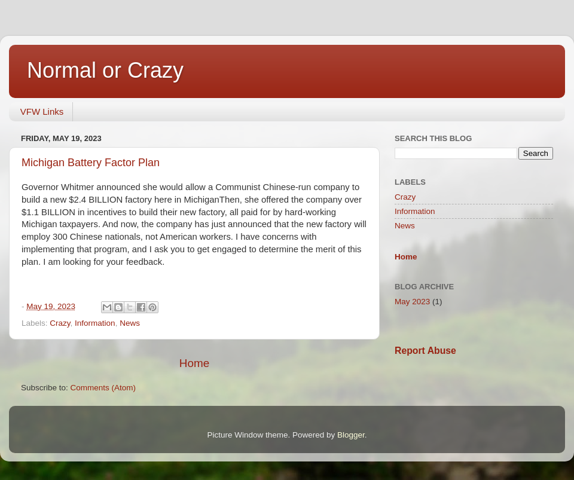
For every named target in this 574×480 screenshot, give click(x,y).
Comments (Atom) (103, 387)
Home (194, 363)
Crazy (60, 323)
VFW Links (42, 111)
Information (95, 323)
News (130, 323)
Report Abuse (425, 351)
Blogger (351, 434)
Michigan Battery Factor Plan (91, 163)
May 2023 (412, 301)
